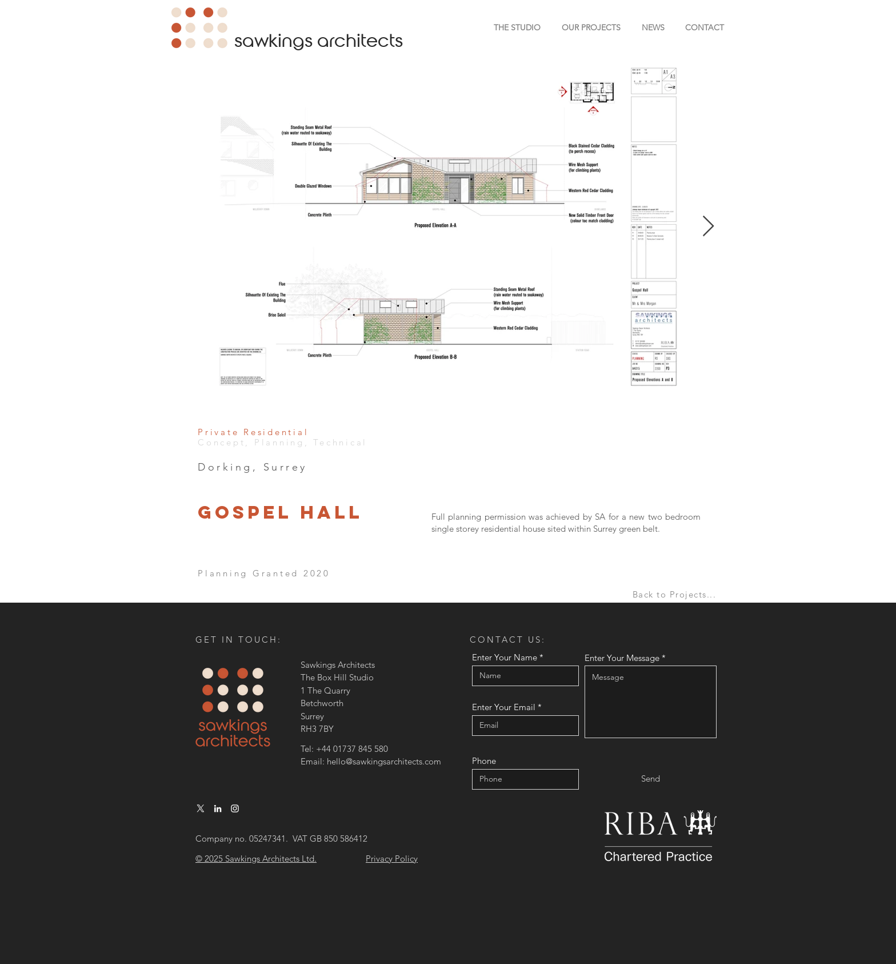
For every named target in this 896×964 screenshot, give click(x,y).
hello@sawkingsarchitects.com (384, 761)
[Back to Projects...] (675, 594)
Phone (484, 760)
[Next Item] (708, 227)
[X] (200, 808)
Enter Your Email (503, 707)
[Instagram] (235, 808)
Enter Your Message (622, 658)
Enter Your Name (504, 657)
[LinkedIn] (218, 808)
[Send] (651, 778)
